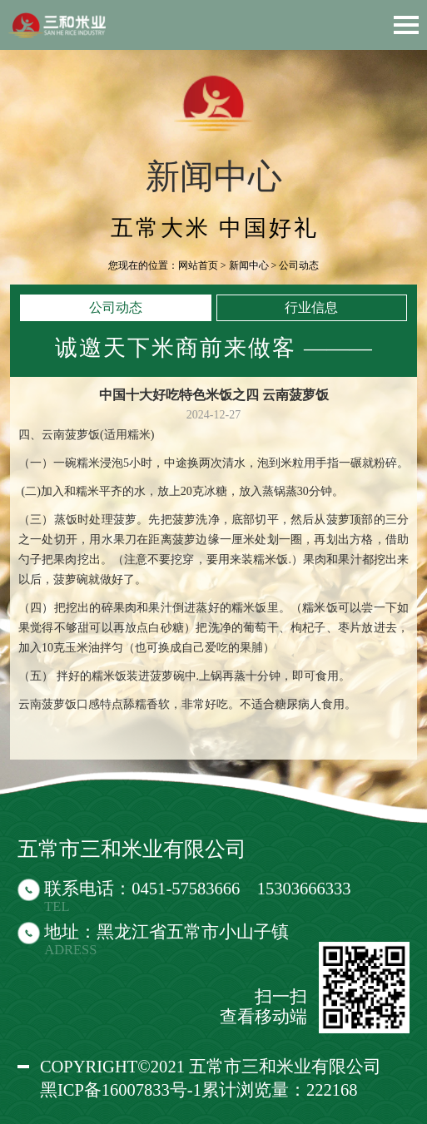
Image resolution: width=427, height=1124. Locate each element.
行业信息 (311, 307)
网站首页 (198, 265)
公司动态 (115, 307)
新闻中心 (249, 265)
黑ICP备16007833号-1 (120, 1090)
